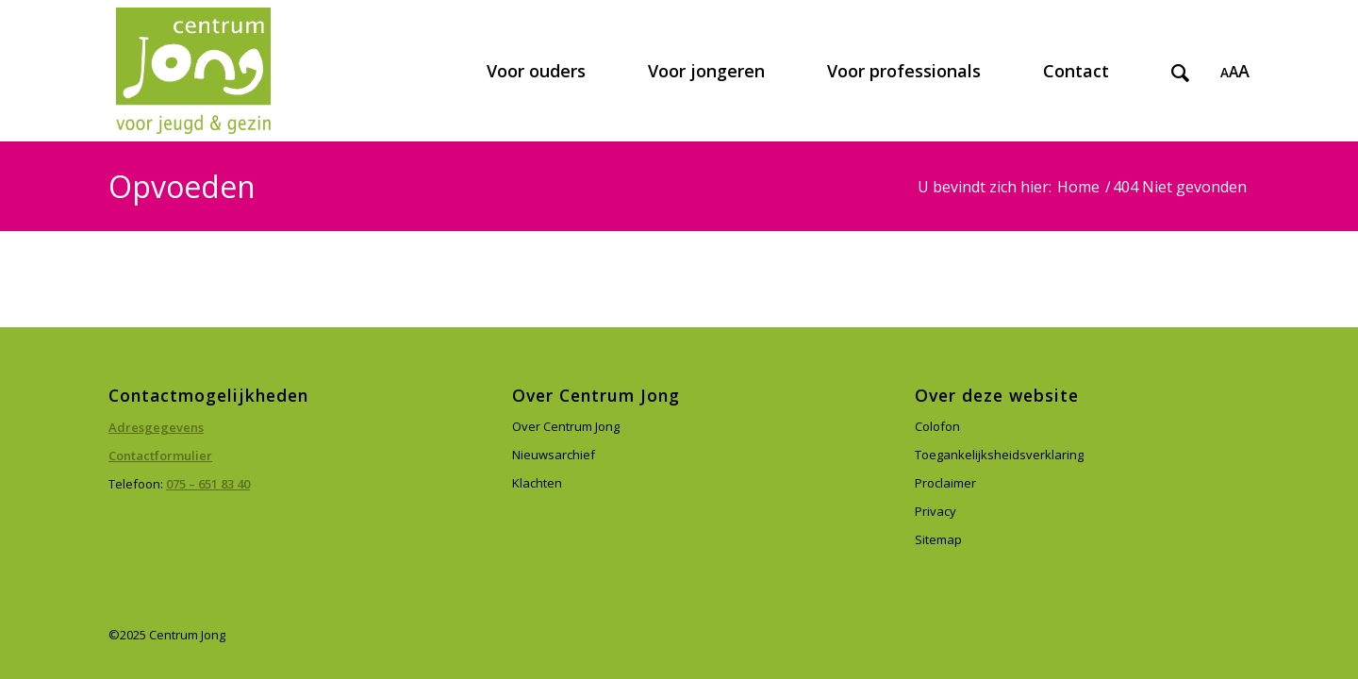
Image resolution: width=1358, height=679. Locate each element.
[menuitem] (536, 70)
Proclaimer (945, 482)
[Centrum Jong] (193, 71)
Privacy (935, 511)
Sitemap (938, 539)
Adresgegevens (156, 427)
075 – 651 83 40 (208, 483)
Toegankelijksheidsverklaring (999, 454)
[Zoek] (1180, 70)
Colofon (937, 426)
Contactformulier (160, 455)
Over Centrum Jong (566, 426)
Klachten (537, 482)
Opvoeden (182, 186)
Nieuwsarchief (553, 454)
